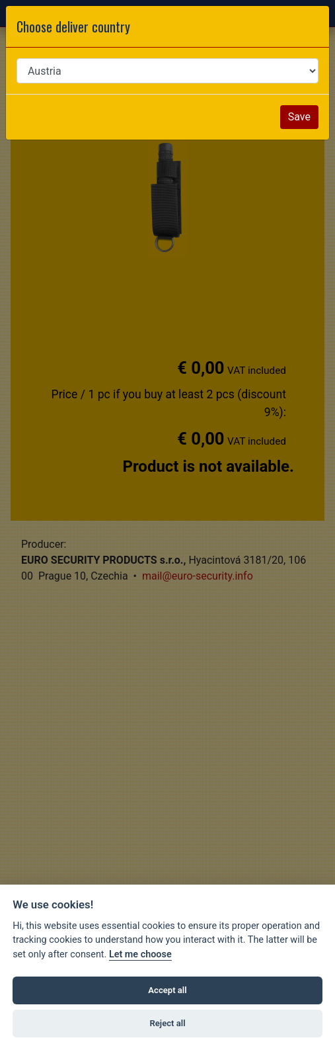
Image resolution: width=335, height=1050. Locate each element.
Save (299, 116)
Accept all (167, 990)
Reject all (167, 1023)
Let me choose (140, 954)
